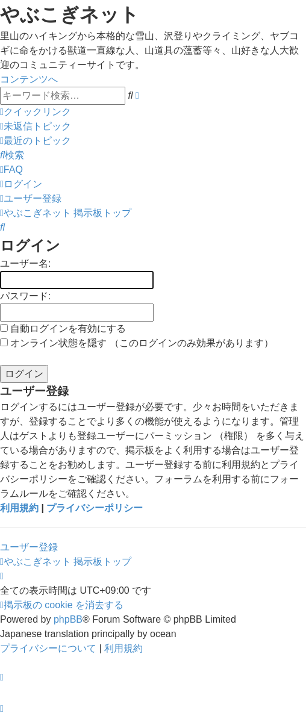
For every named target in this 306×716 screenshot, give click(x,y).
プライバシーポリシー (94, 508)
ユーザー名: (25, 263)
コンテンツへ (29, 79)
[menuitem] (35, 126)
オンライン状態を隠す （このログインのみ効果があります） (136, 343)
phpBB (68, 619)
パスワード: (25, 296)
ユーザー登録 (29, 547)
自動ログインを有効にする (63, 328)
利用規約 (19, 508)
